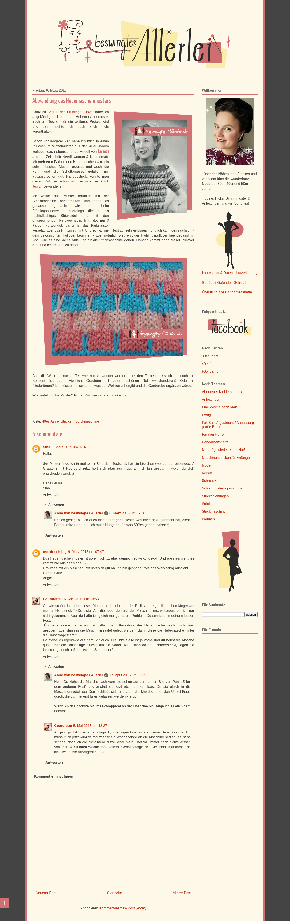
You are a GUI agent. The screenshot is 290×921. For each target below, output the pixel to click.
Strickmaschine (87, 421)
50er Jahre (210, 371)
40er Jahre (50, 421)
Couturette (52, 599)
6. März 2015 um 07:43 (70, 447)
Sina (46, 447)
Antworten (51, 494)
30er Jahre (210, 356)
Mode (206, 465)
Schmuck (209, 480)
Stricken (67, 421)
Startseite (114, 893)
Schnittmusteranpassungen (223, 488)
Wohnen (208, 519)
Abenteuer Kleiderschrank (222, 392)
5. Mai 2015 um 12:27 (90, 726)
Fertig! (207, 415)
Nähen (207, 473)
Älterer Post (182, 893)
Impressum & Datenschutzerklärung (229, 273)
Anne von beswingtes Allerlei (78, 513)
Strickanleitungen (215, 496)
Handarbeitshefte (215, 442)
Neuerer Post (46, 893)
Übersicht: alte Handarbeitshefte (227, 292)
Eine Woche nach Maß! (220, 407)
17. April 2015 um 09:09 (127, 675)
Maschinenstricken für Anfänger (226, 458)
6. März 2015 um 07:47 (86, 552)
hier (91, 206)
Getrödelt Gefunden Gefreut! (224, 282)
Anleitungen (211, 399)
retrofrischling (54, 552)
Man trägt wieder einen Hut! (223, 450)
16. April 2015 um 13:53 (80, 599)
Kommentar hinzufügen (53, 776)
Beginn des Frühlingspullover (70, 112)
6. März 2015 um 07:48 (127, 513)
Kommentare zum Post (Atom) (122, 908)
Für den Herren (214, 434)
